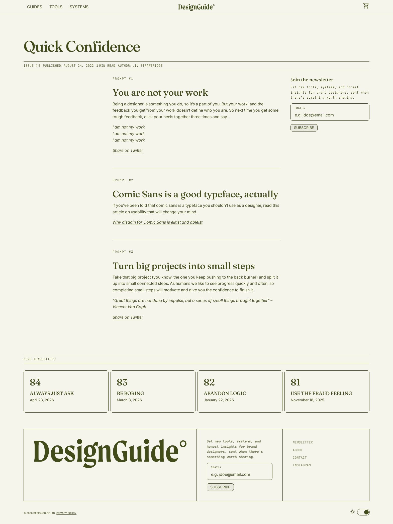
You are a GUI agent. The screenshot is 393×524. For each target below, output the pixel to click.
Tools (55, 6)
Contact (300, 457)
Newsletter (303, 442)
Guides (34, 6)
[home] (196, 8)
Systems (79, 6)
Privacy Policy (66, 513)
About (298, 450)
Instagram (302, 465)
